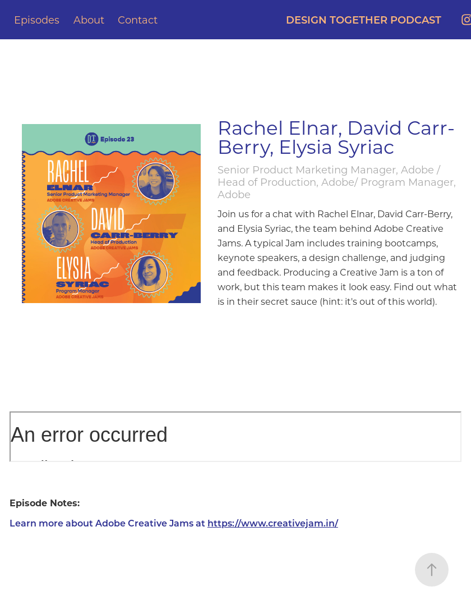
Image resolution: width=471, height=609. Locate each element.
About (88, 19)
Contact (138, 19)
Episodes (36, 19)
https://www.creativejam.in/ (272, 523)
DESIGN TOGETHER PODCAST (363, 19)
